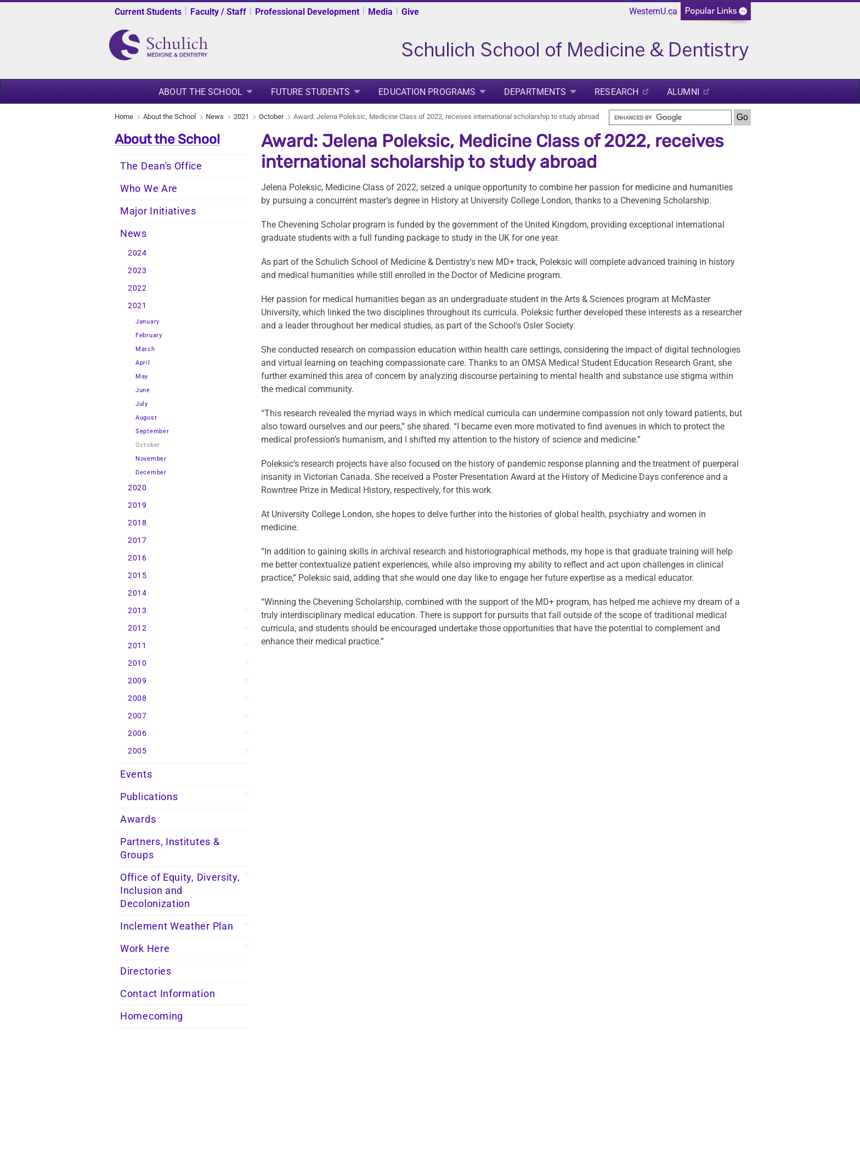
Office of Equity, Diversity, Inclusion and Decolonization (180, 890)
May (141, 376)
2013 (137, 610)
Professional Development (307, 12)
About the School (200, 92)
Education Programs (427, 92)
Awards (138, 819)
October (271, 116)
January (147, 321)
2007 (137, 716)
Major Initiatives (158, 211)
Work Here (144, 948)
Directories (146, 971)
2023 (137, 270)
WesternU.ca (653, 11)
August (146, 417)
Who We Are (149, 188)
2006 (137, 733)
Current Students (148, 12)
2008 (137, 698)
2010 (137, 663)
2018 (137, 523)
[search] (670, 117)
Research (616, 92)
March (145, 349)
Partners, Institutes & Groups (169, 848)
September (152, 431)
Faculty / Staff (218, 12)
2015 (137, 575)
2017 (137, 540)
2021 (241, 116)
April (142, 362)
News (215, 116)
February (148, 335)
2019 (137, 505)
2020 (137, 487)
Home (124, 116)
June (142, 390)
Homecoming (151, 1016)
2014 (137, 593)
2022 (137, 288)
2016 (137, 558)
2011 (137, 645)
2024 (137, 253)
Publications (149, 796)
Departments (535, 92)
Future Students (310, 92)
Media (380, 12)
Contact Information (167, 993)
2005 (137, 751)
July (141, 403)
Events (136, 774)
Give (410, 12)
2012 (137, 628)
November (151, 458)
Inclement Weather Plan (176, 926)
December (151, 472)
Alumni (683, 92)
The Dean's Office (161, 166)
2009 (137, 681)
